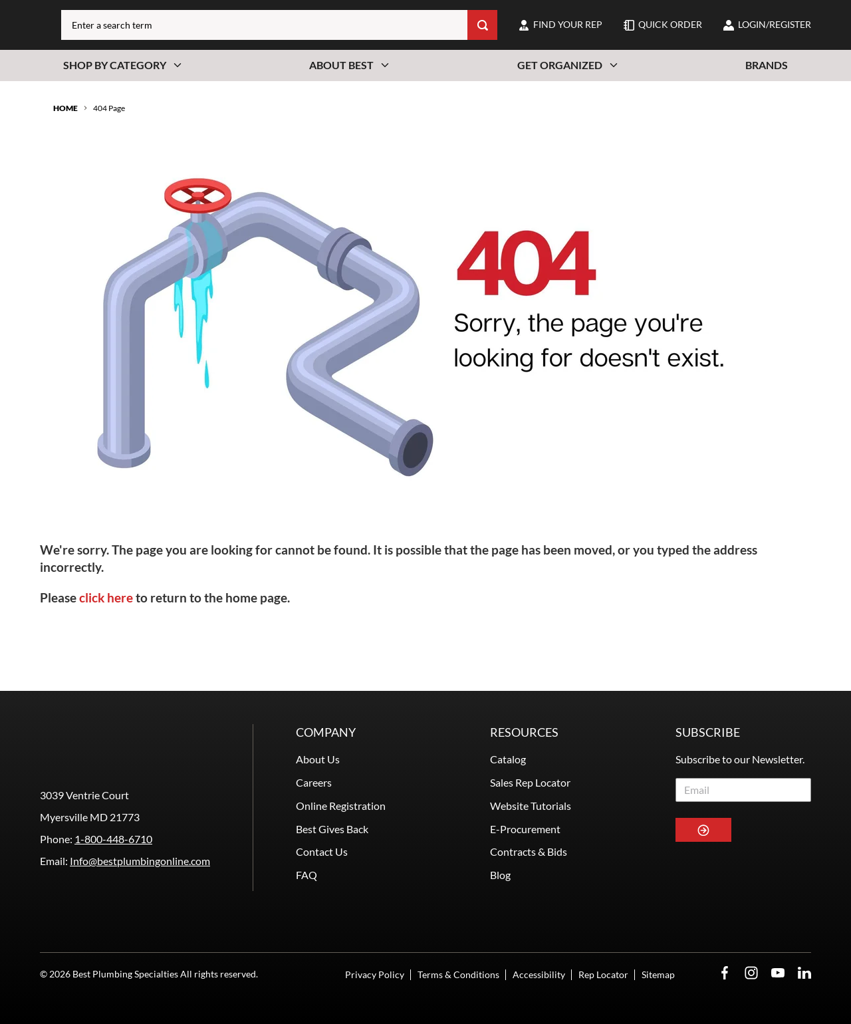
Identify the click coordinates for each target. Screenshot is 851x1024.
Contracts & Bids (528, 821)
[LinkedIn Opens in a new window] (804, 973)
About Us (318, 728)
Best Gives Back (332, 797)
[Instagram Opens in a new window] (751, 973)
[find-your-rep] (560, 34)
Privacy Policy (374, 974)
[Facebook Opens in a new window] (724, 973)
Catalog (508, 728)
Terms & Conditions (458, 974)
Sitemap (658, 974)
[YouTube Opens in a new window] (778, 973)
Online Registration (341, 774)
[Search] (482, 34)
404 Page (109, 127)
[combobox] (315, 34)
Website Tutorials (530, 774)
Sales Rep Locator (530, 751)
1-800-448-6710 (113, 854)
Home (65, 127)
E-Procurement (525, 797)
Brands (766, 84)
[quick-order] (663, 34)
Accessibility (539, 974)
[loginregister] (767, 34)
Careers (314, 751)
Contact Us (322, 821)
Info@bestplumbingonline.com (140, 876)
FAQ (306, 844)
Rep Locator (603, 974)
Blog (500, 844)
